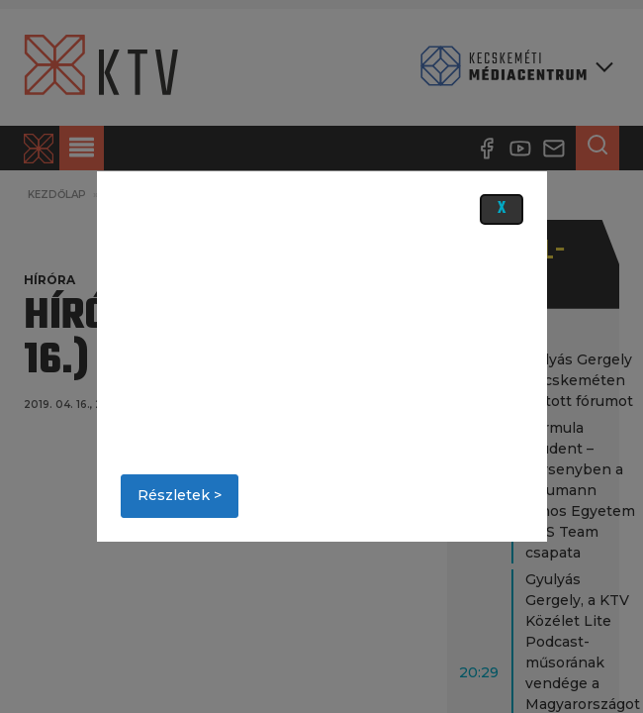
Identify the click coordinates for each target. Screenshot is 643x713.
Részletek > (180, 495)
